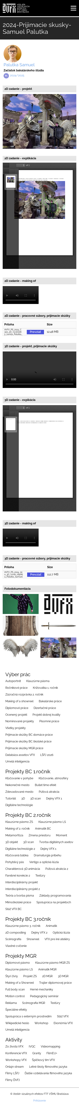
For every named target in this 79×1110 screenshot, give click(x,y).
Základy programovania (55, 895)
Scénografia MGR (33, 1003)
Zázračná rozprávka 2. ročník (24, 694)
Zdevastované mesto (19, 791)
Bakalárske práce (50, 701)
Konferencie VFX (16, 1053)
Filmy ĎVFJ (12, 1080)
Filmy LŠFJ (12, 1073)
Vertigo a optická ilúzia (44, 862)
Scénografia (13, 939)
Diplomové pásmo (17, 962)
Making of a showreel (19, 701)
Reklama (11, 1003)
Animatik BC (43, 828)
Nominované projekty (19, 721)
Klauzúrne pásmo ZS (19, 822)
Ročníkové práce (16, 687)
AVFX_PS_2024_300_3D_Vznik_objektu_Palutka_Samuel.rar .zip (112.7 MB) (13, 574)
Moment (61, 835)
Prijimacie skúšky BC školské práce (28, 741)
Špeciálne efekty (16, 1009)
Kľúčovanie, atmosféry (53, 778)
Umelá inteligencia (17, 761)
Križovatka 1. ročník (45, 687)
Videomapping (50, 1046)
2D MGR (47, 976)
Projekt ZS (30, 976)
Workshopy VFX (16, 1060)
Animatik (51, 926)
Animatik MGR (47, 969)
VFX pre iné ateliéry (57, 939)
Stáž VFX (63, 1016)
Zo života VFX (14, 1046)
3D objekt (11, 842)
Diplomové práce (16, 708)
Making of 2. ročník (17, 828)
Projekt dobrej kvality (46, 714)
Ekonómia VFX (63, 1023)
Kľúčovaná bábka (16, 855)
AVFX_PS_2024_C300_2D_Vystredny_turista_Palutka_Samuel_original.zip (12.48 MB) (13, 332)
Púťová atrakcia (49, 791)
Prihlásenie (39, 1100)
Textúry (40, 875)
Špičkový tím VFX (43, 1060)
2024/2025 (17, 75)
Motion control (15, 996)
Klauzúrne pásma (38, 681)
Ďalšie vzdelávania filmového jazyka (48, 1073)
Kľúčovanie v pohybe (19, 778)
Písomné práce (49, 721)
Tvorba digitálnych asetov (56, 842)
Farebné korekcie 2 (17, 875)
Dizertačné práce (45, 708)
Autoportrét (13, 681)
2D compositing (15, 932)
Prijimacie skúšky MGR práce (24, 748)
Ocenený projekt (16, 714)
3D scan (35, 798)
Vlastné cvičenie (16, 946)
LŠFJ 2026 (46, 755)
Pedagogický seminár (44, 996)
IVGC (32, 1046)
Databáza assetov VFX (20, 755)
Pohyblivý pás (14, 862)
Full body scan (15, 989)
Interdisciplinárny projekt (21, 882)
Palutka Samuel (19, 64)
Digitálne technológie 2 (20, 848)
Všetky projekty (15, 728)
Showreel (33, 939)
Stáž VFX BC (13, 909)
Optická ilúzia (61, 932)
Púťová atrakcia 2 (56, 868)
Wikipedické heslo (17, 1023)
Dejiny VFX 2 (39, 932)
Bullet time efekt (45, 785)
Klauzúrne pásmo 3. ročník (22, 926)
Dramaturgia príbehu (47, 855)
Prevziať (35, 332)
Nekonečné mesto (17, 785)
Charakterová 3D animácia (22, 868)
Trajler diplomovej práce (55, 982)
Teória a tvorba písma (19, 895)
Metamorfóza (14, 835)
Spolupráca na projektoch (53, 902)
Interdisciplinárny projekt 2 (22, 889)
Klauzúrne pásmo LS (52, 822)
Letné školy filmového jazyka (48, 1066)
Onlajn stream (14, 1066)
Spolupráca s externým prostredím (28, 1016)
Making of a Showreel (19, 982)
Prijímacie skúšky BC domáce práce (29, 734)
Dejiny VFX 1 (54, 798)
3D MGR (63, 976)
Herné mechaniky (41, 989)
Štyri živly (11, 976)
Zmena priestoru (40, 835)
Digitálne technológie (19, 805)
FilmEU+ (51, 1053)
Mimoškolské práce (18, 902)
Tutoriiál (10, 798)
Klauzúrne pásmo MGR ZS (52, 962)
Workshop (41, 1023)
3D (23, 798)
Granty (36, 1053)
